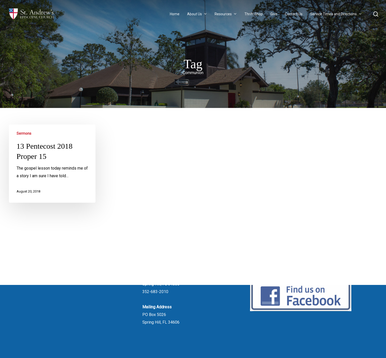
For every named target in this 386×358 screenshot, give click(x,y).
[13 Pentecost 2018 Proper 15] (52, 164)
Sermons (24, 133)
